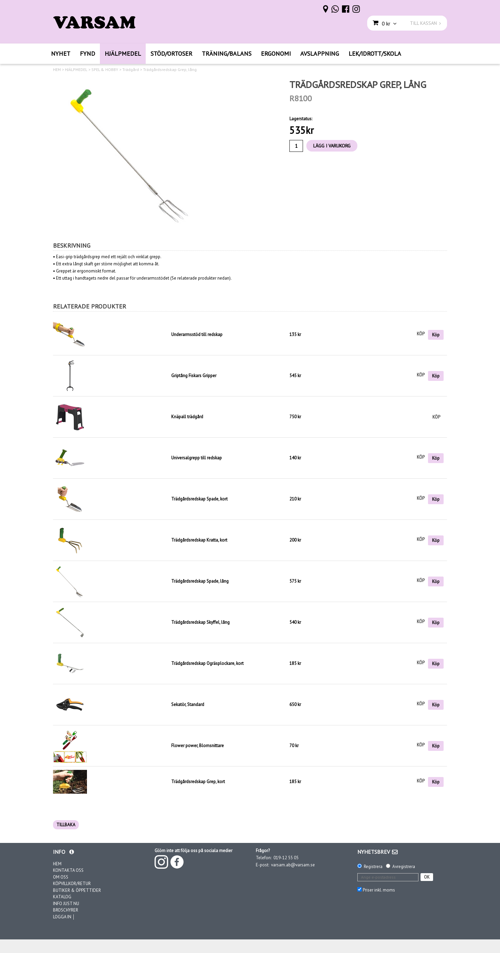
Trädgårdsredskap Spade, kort (199, 499)
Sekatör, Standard (187, 704)
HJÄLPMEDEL (123, 53)
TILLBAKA (65, 825)
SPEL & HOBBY (104, 69)
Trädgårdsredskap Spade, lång (200, 581)
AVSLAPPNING (319, 53)
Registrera (373, 866)
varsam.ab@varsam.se (293, 865)
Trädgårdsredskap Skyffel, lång (200, 622)
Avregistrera (403, 866)
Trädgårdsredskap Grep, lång (170, 69)
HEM (57, 69)
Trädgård (130, 69)
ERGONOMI (276, 53)
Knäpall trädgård (187, 417)
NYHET (60, 53)
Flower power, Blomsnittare (197, 745)
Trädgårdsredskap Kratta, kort (199, 540)
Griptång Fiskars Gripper (193, 375)
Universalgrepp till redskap (196, 458)
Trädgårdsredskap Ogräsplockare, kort (207, 663)
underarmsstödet (153, 278)
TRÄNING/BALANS (226, 53)
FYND (87, 53)
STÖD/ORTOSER (171, 53)
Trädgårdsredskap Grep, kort (198, 781)
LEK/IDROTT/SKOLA (375, 53)
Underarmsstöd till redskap (196, 334)
